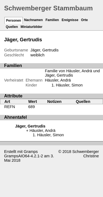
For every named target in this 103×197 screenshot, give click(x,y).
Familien (52, 20)
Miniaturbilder (31, 27)
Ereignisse (70, 20)
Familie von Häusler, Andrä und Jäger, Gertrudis (72, 73)
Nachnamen (33, 20)
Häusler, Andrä (58, 80)
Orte (84, 20)
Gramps (31, 151)
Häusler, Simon (69, 85)
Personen (13, 20)
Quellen (12, 27)
